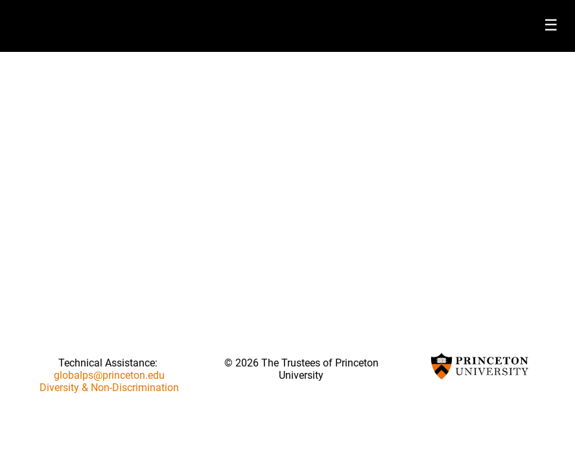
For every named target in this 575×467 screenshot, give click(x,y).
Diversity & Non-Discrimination (109, 387)
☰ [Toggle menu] (551, 25)
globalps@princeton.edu (109, 375)
